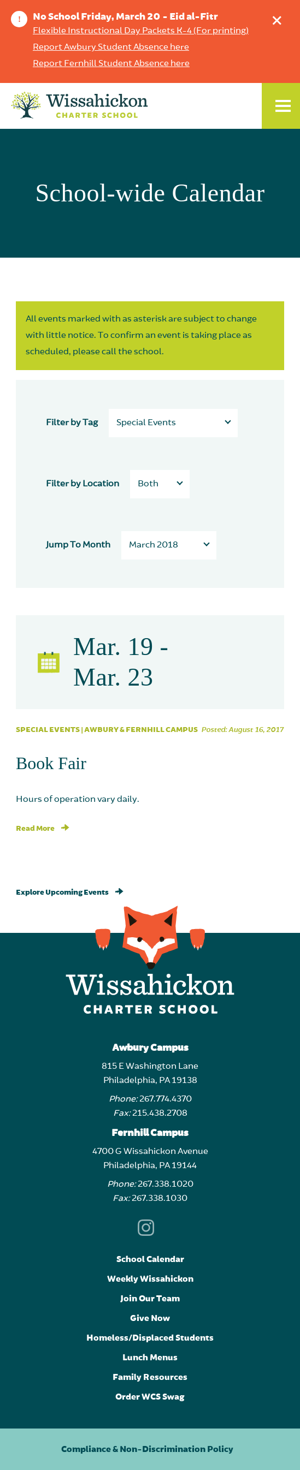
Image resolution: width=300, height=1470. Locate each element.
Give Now (150, 1318)
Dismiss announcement (279, 18)
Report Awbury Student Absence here (111, 47)
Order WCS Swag (150, 1396)
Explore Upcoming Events (69, 892)
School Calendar (150, 1259)
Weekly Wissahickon (150, 1279)
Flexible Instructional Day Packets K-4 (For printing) (141, 31)
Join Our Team (150, 1298)
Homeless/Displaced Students (150, 1338)
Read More (42, 828)
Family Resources (150, 1377)
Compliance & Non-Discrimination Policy (147, 1449)
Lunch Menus (150, 1357)
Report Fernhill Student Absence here (111, 63)
